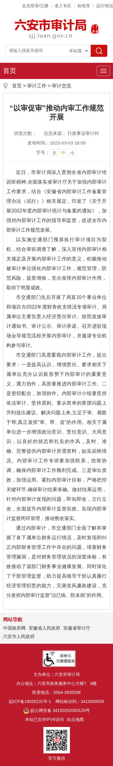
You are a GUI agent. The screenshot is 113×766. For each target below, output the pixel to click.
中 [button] (63, 152)
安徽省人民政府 (44, 628)
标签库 (83, 5)
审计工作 (37, 85)
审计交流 (61, 85)
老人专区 (63, 5)
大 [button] (54, 152)
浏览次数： (25, 133)
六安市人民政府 (19, 636)
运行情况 (104, 5)
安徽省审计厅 (76, 628)
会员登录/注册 (35, 5)
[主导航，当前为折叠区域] (103, 71)
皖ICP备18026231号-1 (30, 701)
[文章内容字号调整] (56, 152)
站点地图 (75, 719)
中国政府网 (14, 628)
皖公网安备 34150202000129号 (56, 710)
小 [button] (72, 152)
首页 (9, 70)
